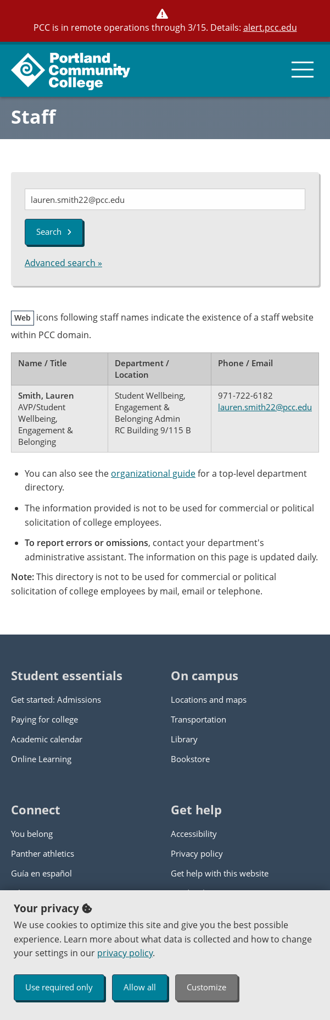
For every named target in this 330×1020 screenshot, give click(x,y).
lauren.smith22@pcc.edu (265, 406)
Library (184, 739)
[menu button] (303, 69)
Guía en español (41, 873)
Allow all (140, 987)
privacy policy (125, 953)
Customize (206, 987)
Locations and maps (209, 699)
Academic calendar (46, 739)
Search (53, 231)
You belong (32, 833)
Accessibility (194, 833)
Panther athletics (42, 853)
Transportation (198, 719)
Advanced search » (63, 263)
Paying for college (44, 719)
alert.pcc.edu (270, 27)
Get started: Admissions (56, 699)
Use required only (59, 987)
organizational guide (153, 473)
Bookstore (190, 758)
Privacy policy (197, 853)
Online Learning (41, 758)
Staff (33, 116)
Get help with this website (220, 873)
